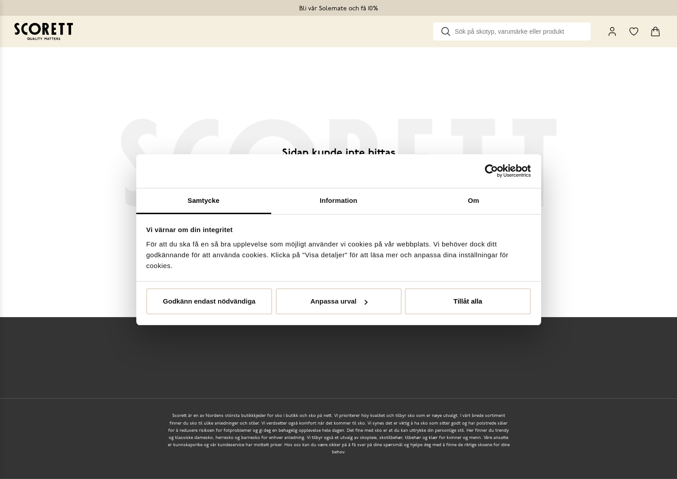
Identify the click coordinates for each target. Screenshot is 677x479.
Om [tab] (473, 200)
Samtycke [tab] (204, 200)
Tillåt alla (467, 301)
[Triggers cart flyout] (655, 31)
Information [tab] (339, 200)
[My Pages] (612, 31)
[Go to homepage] (43, 31)
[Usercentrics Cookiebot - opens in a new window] (491, 171)
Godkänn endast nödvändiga (209, 301)
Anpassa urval (339, 301)
